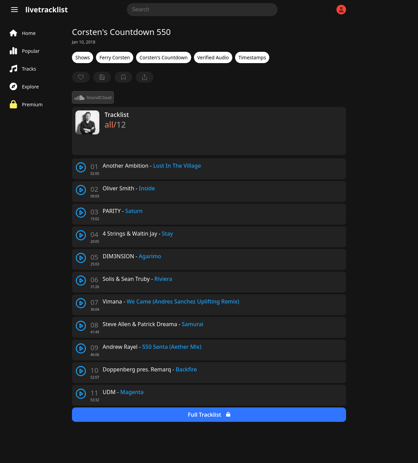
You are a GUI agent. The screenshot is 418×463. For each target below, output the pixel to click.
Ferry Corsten (114, 57)
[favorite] (81, 77)
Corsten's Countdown (163, 57)
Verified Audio (213, 57)
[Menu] (14, 9)
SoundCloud (92, 97)
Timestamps (252, 57)
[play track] (80, 167)
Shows (82, 57)
